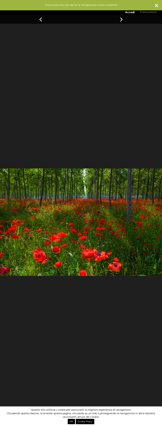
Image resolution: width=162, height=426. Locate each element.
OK (71, 421)
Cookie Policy (85, 421)
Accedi (130, 12)
